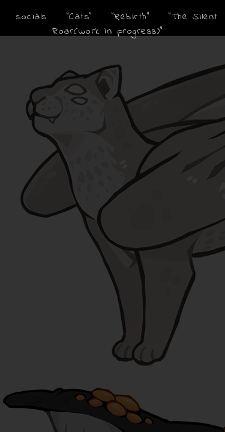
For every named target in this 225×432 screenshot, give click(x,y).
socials (31, 17)
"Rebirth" (131, 17)
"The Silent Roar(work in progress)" (135, 24)
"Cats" (79, 17)
